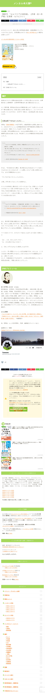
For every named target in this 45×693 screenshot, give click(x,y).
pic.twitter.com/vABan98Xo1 (28, 208)
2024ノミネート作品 (8, 492)
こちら (10, 533)
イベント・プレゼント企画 (23, 591)
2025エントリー (24, 618)
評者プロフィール (11, 87)
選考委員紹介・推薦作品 (23, 683)
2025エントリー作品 (8, 490)
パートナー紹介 (23, 675)
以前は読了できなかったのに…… (16, 84)
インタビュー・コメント (23, 623)
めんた (24, 658)
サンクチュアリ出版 (8, 566)
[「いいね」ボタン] (2, 362)
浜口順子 (24, 660)
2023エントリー (24, 620)
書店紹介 (23, 671)
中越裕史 (24, 661)
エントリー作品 (23, 615)
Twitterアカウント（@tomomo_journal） (13, 330)
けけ (24, 643)
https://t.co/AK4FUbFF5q (13, 208)
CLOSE (39, 77)
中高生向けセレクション (23, 691)
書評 (8, 81)
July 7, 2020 (22, 212)
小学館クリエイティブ (8, 570)
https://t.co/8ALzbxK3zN (32, 154)
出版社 (24, 628)
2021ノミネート (24, 611)
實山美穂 (24, 644)
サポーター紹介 (23, 679)
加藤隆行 (24, 652)
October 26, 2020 (23, 159)
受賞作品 (23, 595)
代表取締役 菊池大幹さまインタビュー (13, 547)
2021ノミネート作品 (8, 497)
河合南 (24, 641)
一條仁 (24, 654)
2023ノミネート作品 (8, 493)
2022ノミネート (24, 609)
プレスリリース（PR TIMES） (19, 514)
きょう (24, 637)
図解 (23, 667)
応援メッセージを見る (11, 567)
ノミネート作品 (23, 603)
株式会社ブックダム (8, 575)
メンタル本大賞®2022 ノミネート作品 (12, 39)
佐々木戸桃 (4, 11)
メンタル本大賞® (22, 3)
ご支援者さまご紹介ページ (9, 551)
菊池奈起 (24, 663)
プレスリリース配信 (8, 526)
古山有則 (24, 650)
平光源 (24, 639)
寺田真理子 (24, 648)
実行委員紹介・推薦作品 (23, 687)
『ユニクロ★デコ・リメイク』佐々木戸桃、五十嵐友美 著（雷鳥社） (21, 314)
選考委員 (24, 630)
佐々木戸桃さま (31, 32)
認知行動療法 (10, 124)
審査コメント (23, 599)
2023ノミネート (24, 608)
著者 (24, 626)
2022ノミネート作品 (8, 495)
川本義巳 (24, 646)
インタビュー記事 (28, 529)
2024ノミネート (24, 606)
